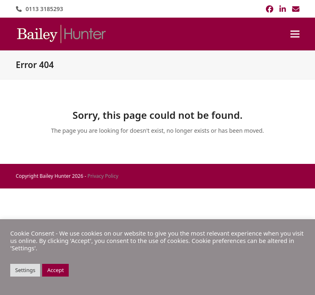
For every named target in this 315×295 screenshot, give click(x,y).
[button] (294, 34)
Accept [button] (55, 270)
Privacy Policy (103, 175)
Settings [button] (25, 270)
